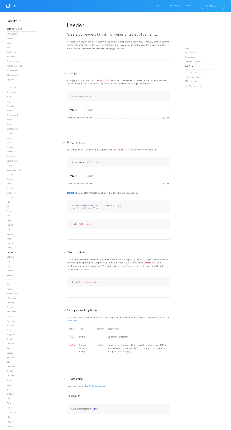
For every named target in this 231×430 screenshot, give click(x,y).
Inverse (10, 243)
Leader (10, 252)
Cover (9, 165)
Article (9, 110)
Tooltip (10, 426)
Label (9, 247)
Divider (10, 174)
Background (12, 115)
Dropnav (10, 197)
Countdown (12, 161)
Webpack (11, 56)
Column (10, 147)
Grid (8, 215)
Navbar (10, 289)
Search (10, 348)
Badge (10, 119)
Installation (11, 38)
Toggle (10, 421)
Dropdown (11, 193)
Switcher (10, 394)
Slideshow (11, 366)
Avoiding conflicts (15, 66)
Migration (11, 79)
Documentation (172, 6)
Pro (158, 6)
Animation (11, 106)
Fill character (77, 142)
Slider (9, 362)
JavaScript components (96, 386)
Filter (9, 202)
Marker (10, 275)
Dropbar (10, 188)
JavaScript (11, 52)
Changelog (190, 6)
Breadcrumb (12, 129)
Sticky (9, 380)
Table (9, 403)
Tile (8, 417)
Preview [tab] (73, 110)
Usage (72, 73)
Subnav (10, 385)
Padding (10, 307)
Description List (14, 170)
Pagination (11, 312)
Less (9, 43)
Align (9, 101)
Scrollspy (11, 344)
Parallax (10, 316)
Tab (8, 398)
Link (8, 261)
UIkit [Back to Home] (12, 5)
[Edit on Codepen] (169, 110)
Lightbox (10, 257)
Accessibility (12, 70)
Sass (9, 47)
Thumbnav (11, 412)
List (8, 266)
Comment (11, 151)
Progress (11, 334)
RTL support (12, 75)
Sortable (10, 371)
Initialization (74, 396)
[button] (165, 110)
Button (10, 133)
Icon (8, 229)
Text (8, 408)
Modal (9, 280)
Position (10, 325)
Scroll (9, 339)
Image (9, 238)
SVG (9, 389)
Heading (10, 220)
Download (213, 6)
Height (10, 225)
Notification (12, 293)
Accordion (11, 92)
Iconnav (10, 234)
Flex (8, 206)
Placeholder (12, 321)
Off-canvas (11, 298)
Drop (9, 183)
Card (9, 138)
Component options (82, 310)
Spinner (10, 376)
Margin (10, 270)
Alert (9, 97)
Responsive (76, 252)
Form (9, 211)
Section (10, 353)
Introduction (12, 34)
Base (9, 124)
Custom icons (13, 61)
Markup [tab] (89, 110)
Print (9, 330)
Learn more (72, 320)
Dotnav (10, 179)
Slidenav (10, 357)
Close (9, 142)
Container (11, 156)
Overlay (10, 302)
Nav (8, 284)
